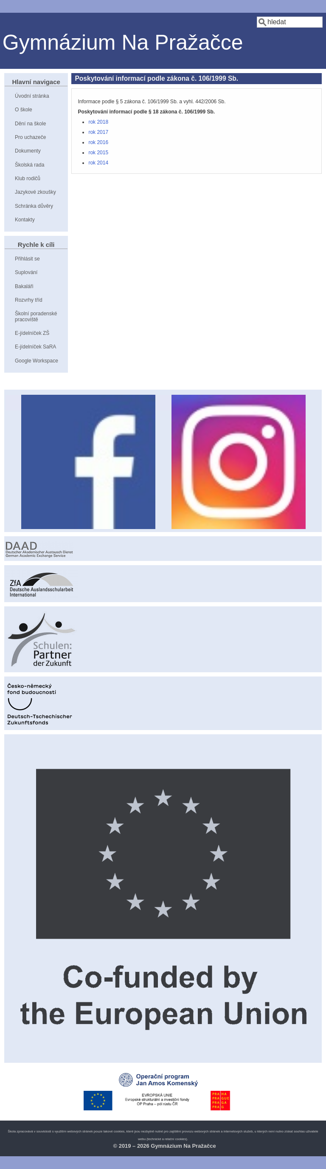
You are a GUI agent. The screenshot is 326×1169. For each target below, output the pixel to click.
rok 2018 (98, 122)
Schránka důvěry (34, 206)
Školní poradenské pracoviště (36, 316)
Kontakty (25, 220)
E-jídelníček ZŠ (32, 333)
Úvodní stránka (32, 96)
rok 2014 (98, 163)
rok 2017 (98, 132)
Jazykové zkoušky (35, 192)
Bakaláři (24, 286)
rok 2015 (98, 153)
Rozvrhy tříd (28, 300)
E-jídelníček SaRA (35, 347)
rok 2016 (98, 142)
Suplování (26, 272)
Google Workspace (36, 361)
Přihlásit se (27, 259)
